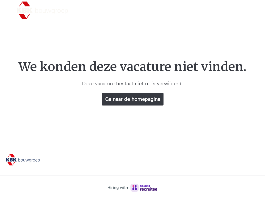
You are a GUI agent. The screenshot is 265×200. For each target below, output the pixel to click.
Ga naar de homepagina (132, 99)
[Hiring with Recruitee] (132, 188)
